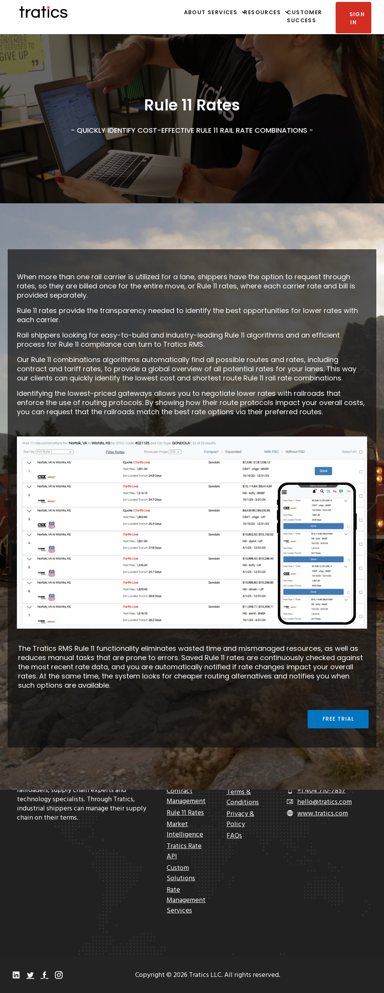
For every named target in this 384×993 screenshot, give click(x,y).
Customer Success (304, 16)
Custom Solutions (181, 873)
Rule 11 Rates (185, 812)
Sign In (356, 18)
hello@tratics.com (324, 802)
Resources (261, 12)
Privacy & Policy (240, 819)
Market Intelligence (185, 829)
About (192, 12)
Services (222, 12)
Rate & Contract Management (186, 791)
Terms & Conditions (243, 797)
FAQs (234, 835)
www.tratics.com (322, 813)
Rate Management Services (186, 900)
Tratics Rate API (184, 851)
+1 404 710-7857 (321, 790)
